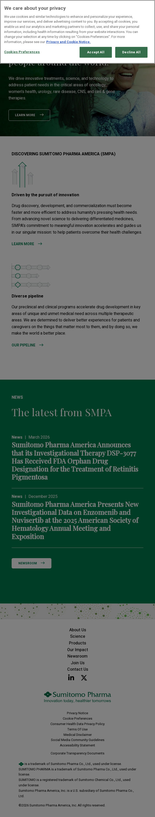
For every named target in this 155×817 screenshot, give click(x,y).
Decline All (131, 52)
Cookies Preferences (22, 51)
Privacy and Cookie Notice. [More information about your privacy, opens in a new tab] (68, 41)
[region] (77, 32)
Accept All (95, 52)
